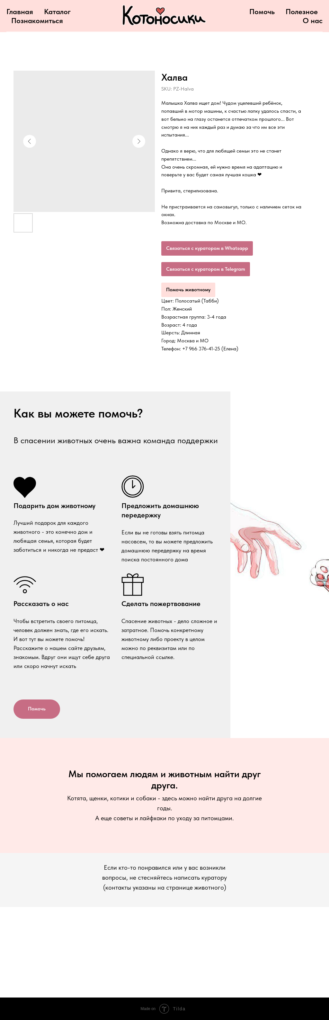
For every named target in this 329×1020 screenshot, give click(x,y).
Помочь (262, 11)
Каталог (57, 11)
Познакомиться (37, 20)
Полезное (302, 11)
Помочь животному (188, 289)
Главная (19, 11)
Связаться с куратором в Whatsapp (207, 248)
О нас (313, 20)
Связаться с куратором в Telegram (205, 269)
